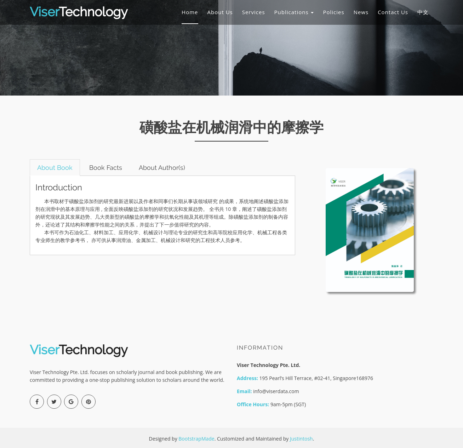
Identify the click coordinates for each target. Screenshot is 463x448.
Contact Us (393, 12)
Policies (333, 12)
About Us (220, 12)
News (361, 12)
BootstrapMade (196, 438)
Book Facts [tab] (105, 167)
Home (190, 12)
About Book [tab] (55, 167)
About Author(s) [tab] (162, 167)
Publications (294, 12)
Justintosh (301, 438)
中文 (423, 12)
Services (253, 12)
